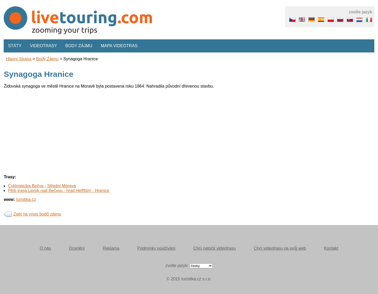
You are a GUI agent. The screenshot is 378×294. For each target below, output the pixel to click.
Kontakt (331, 248)
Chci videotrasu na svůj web (280, 248)
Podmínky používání (156, 248)
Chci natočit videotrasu (214, 248)
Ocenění (77, 248)
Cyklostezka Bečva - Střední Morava (42, 186)
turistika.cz (26, 199)
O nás (45, 248)
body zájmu (47, 59)
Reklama (111, 248)
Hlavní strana (18, 59)
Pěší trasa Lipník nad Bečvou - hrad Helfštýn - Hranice (58, 190)
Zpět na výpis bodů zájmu (37, 214)
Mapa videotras (119, 46)
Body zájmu (78, 46)
